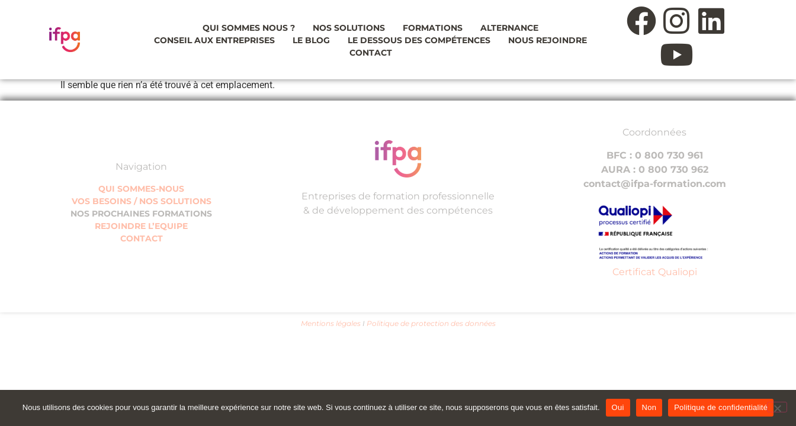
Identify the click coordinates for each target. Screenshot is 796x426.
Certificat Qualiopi (654, 271)
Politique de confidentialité (721, 407)
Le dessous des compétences (419, 40)
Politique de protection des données (431, 323)
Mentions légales (331, 323)
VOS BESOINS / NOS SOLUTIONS (141, 201)
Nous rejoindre (547, 40)
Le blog (311, 40)
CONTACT (141, 238)
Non (649, 407)
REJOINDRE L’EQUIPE (141, 226)
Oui (618, 407)
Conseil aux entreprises (214, 40)
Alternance (509, 27)
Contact (370, 52)
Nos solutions (349, 27)
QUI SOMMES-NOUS (141, 188)
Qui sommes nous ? (249, 27)
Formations (433, 27)
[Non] (777, 407)
